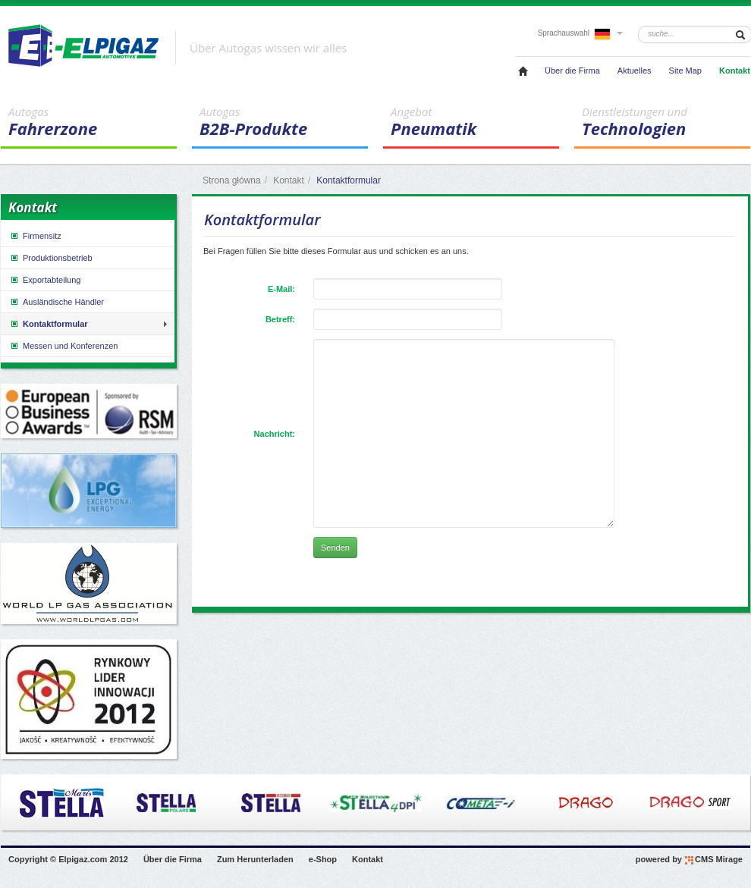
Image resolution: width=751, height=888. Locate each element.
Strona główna (232, 180)
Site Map (685, 70)
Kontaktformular (48, 323)
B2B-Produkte (284, 122)
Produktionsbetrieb (51, 258)
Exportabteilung (44, 280)
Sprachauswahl (580, 33)
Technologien (666, 122)
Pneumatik (475, 122)
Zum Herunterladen (255, 859)
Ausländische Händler (56, 302)
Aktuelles (634, 70)
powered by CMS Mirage (689, 860)
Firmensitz (35, 236)
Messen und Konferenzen (63, 345)
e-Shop (323, 859)
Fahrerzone (92, 122)
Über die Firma (572, 70)
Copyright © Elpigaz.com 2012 (68, 859)
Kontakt (734, 70)
